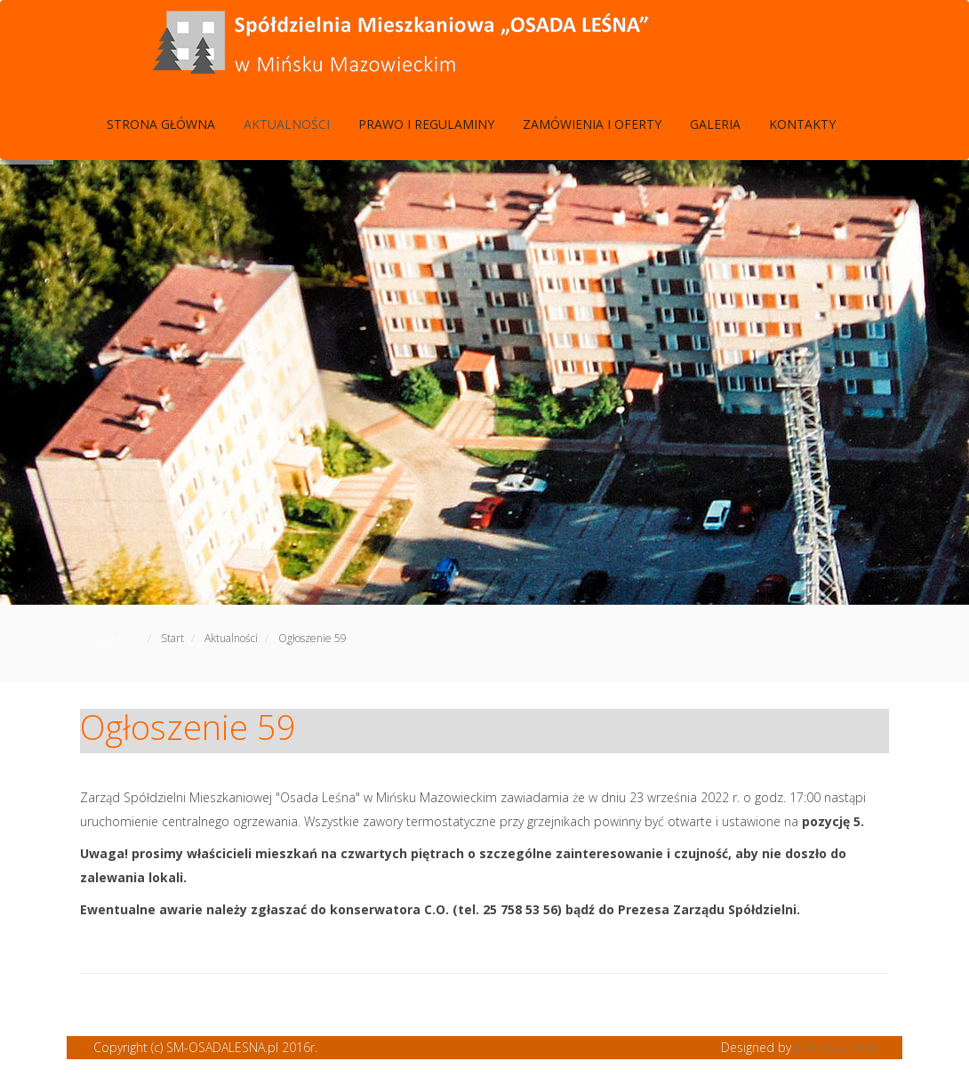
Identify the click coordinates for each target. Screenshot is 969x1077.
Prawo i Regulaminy (426, 124)
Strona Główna (161, 124)
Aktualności (287, 124)
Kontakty (802, 124)
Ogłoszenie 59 (188, 726)
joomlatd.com (835, 1047)
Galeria (715, 124)
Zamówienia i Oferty (592, 124)
